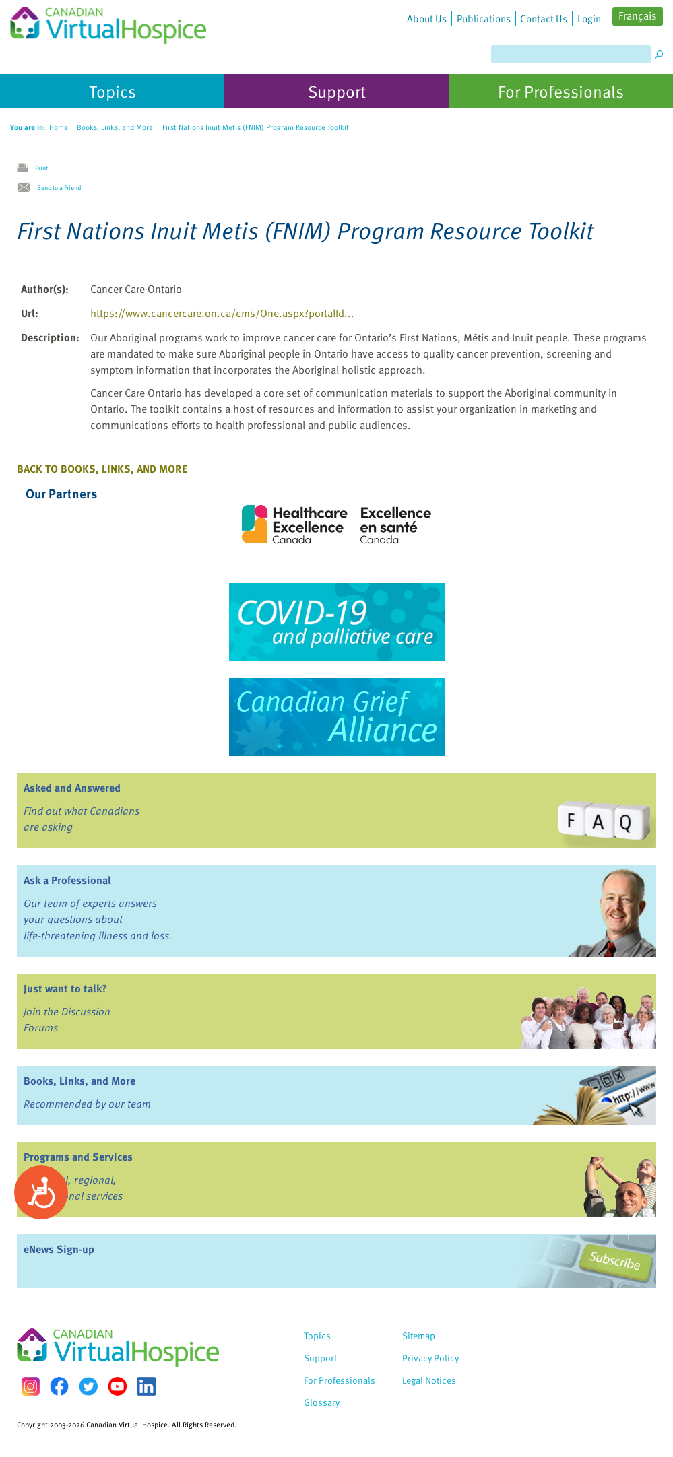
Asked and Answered (72, 788)
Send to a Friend (59, 187)
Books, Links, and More (79, 1081)
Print (41, 167)
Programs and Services (78, 1157)
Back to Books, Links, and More (102, 469)
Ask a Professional (67, 880)
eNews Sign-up (59, 1249)
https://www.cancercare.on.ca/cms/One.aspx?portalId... (222, 313)
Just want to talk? (65, 988)
